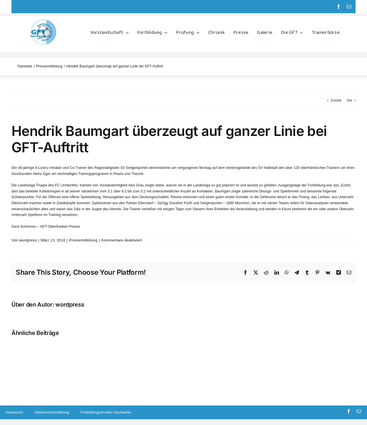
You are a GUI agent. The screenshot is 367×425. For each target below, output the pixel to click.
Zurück (336, 100)
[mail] (349, 6)
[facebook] (338, 6)
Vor (349, 100)
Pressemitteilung (83, 240)
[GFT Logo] (43, 21)
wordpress (28, 240)
